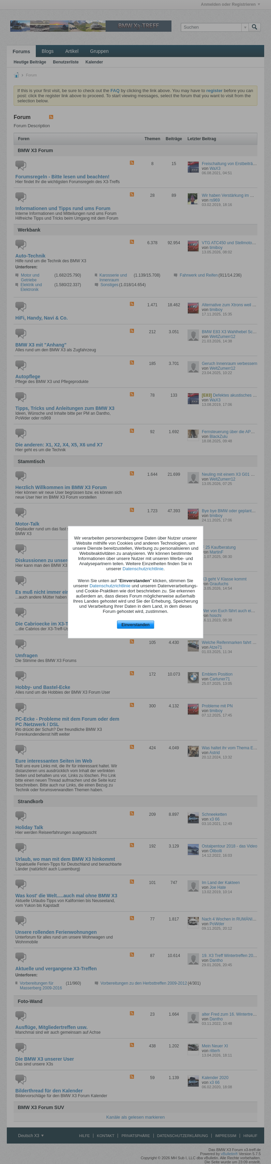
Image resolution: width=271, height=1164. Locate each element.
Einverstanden (135, 624)
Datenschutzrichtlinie (143, 568)
